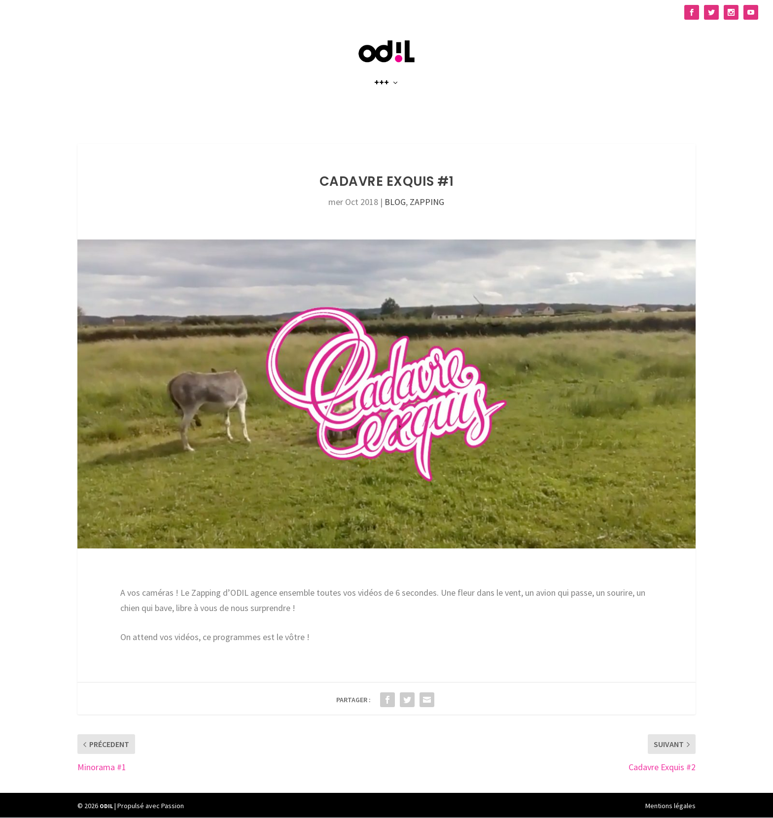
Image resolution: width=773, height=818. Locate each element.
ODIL (106, 806)
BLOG (395, 202)
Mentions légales (670, 806)
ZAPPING (427, 202)
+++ (381, 94)
